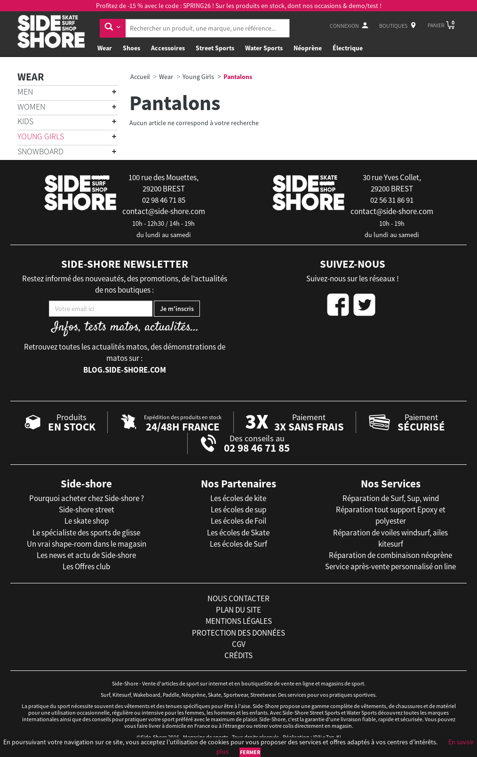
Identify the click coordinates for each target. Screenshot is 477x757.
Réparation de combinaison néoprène (390, 555)
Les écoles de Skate (238, 532)
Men (25, 91)
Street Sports (215, 48)
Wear (104, 48)
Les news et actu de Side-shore (86, 555)
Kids (25, 121)
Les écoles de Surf (238, 544)
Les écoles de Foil (238, 521)
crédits (238, 655)
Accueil (140, 76)
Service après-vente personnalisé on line (390, 566)
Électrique (348, 48)
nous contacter (238, 598)
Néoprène (308, 48)
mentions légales (239, 621)
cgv (239, 644)
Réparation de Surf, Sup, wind (390, 498)
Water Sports (264, 48)
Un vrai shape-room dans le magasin (86, 544)
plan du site (238, 610)
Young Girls (40, 136)
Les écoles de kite (238, 498)
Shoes (131, 48)
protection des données (238, 633)
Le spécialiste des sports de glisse (86, 532)
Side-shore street (86, 509)
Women (31, 106)
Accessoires (168, 48)
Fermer (250, 752)
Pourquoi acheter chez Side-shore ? (86, 498)
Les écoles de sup (238, 509)
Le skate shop (86, 521)
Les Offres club (86, 566)
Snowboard (40, 151)
